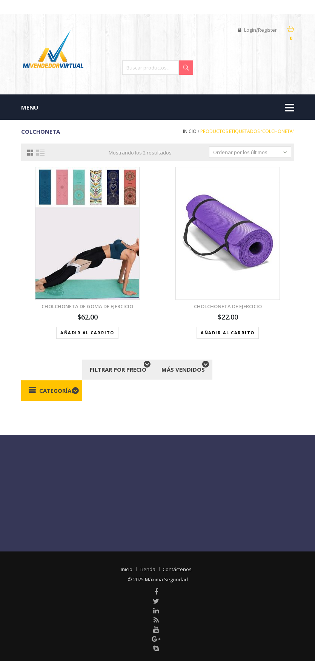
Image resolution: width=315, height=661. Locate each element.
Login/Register (257, 29)
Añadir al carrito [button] (87, 332)
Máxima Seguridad (166, 579)
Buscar (186, 67)
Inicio (190, 131)
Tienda (147, 569)
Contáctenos (177, 569)
